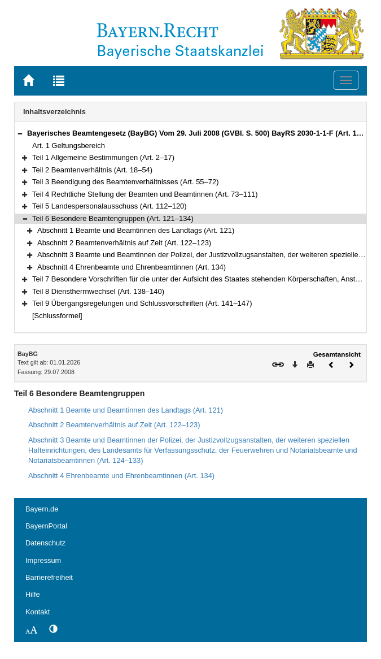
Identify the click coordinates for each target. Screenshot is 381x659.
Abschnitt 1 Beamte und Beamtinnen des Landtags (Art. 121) (135, 230)
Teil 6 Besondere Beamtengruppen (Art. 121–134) (113, 218)
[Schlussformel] (57, 315)
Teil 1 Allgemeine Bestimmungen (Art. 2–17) (103, 157)
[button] (20, 133)
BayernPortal (46, 526)
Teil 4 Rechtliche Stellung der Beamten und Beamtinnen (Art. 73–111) (145, 194)
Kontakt (37, 612)
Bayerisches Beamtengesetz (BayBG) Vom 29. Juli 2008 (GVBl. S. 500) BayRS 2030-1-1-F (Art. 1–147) (201, 133)
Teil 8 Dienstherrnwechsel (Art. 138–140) (98, 291)
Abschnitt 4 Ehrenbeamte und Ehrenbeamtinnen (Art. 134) (131, 267)
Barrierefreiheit (49, 577)
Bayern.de (41, 509)
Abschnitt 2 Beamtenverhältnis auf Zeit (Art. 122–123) (124, 243)
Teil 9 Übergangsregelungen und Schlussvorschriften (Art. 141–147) (142, 303)
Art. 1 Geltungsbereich (68, 145)
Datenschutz (45, 543)
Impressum (43, 560)
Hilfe (32, 594)
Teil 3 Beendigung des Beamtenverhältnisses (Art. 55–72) (125, 181)
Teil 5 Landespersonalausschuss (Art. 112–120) (109, 206)
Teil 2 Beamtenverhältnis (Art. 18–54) (92, 170)
